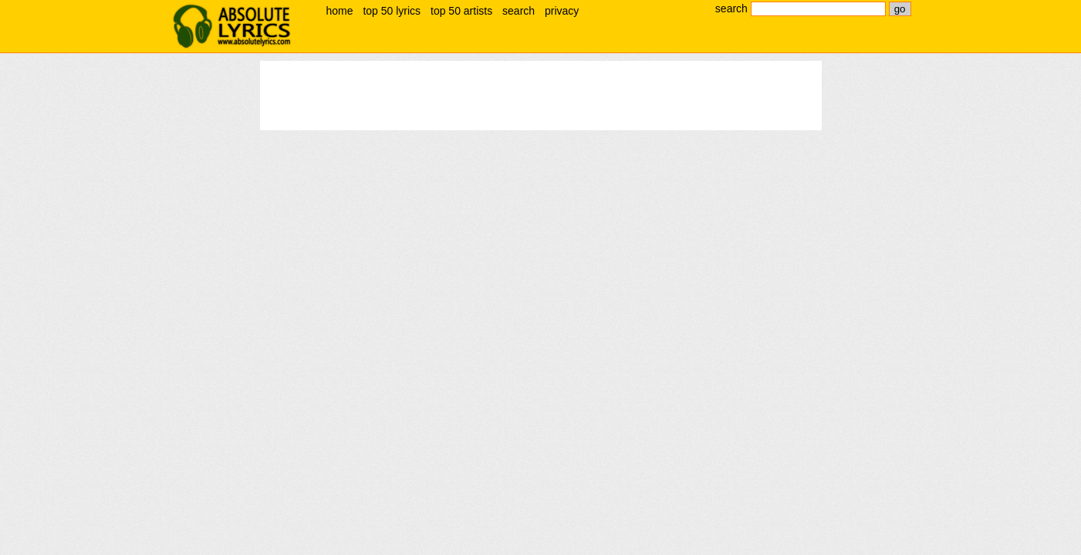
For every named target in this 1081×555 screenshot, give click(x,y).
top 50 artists (461, 11)
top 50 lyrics (392, 11)
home (339, 11)
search (518, 11)
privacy (562, 11)
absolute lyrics (232, 26)
